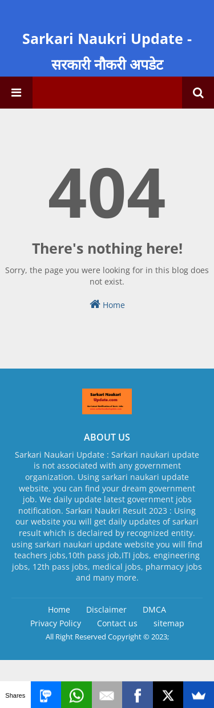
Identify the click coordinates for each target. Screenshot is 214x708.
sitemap (169, 623)
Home (107, 304)
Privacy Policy (55, 623)
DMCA (154, 609)
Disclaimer (106, 609)
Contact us (117, 623)
